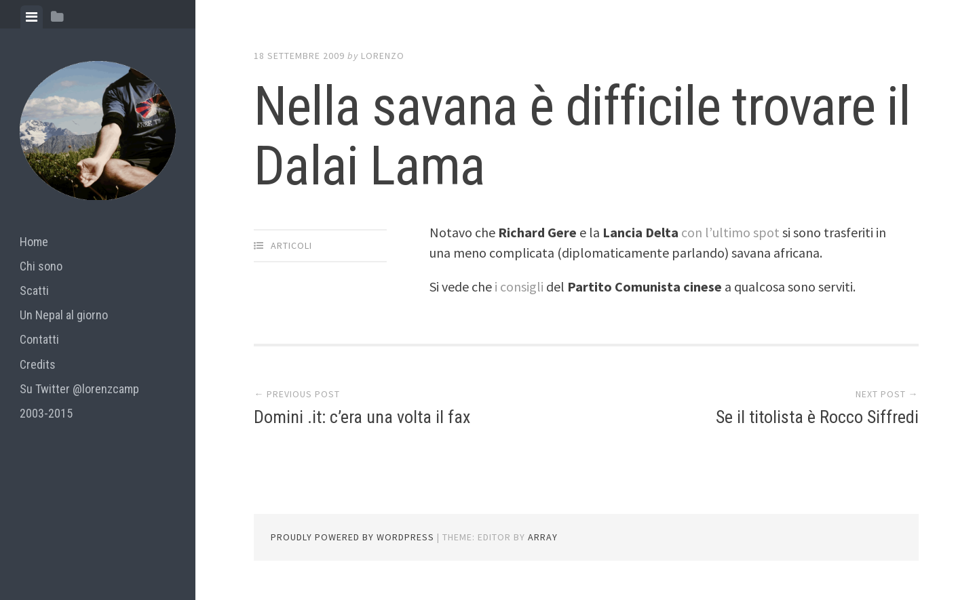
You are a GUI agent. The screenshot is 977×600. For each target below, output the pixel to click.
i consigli (520, 286)
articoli (291, 245)
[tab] (31, 16)
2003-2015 (46, 413)
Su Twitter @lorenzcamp (79, 389)
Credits (38, 364)
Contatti (39, 339)
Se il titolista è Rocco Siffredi (817, 417)
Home (34, 242)
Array (543, 537)
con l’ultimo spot (730, 232)
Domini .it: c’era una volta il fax (362, 417)
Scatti (34, 290)
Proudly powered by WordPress (352, 537)
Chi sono (41, 266)
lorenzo (382, 55)
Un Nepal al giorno (64, 315)
